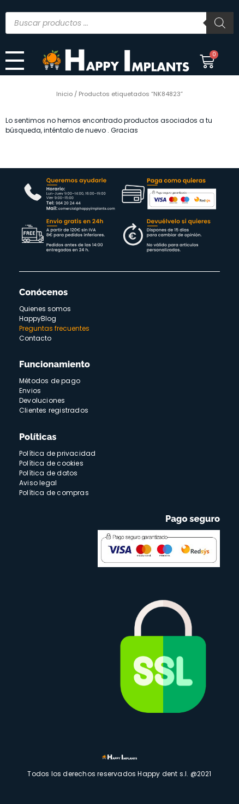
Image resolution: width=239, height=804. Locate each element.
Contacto (35, 338)
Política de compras (54, 492)
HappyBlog (37, 318)
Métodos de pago (49, 380)
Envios (30, 390)
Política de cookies (51, 463)
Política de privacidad (57, 453)
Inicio (64, 94)
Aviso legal (38, 482)
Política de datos (48, 473)
